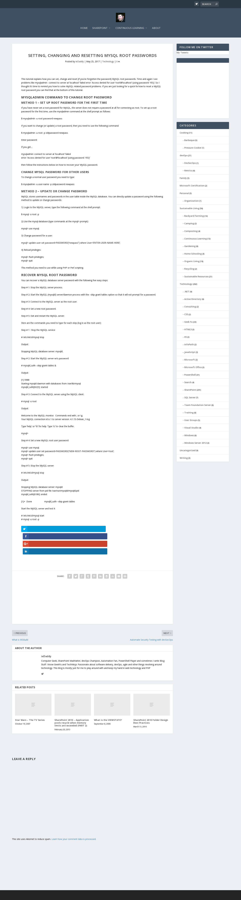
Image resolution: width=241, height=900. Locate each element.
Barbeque (189, 140)
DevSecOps (190, 163)
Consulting (190, 307)
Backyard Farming (194, 216)
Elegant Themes (43, 896)
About (156, 28)
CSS (186, 314)
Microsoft (189, 360)
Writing (184, 458)
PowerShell (190, 375)
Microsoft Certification (192, 186)
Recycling (189, 269)
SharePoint (100, 28)
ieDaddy (80, 61)
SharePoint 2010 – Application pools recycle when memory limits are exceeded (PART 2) (72, 701)
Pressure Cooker (192, 148)
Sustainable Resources (196, 276)
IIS (185, 337)
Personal (184, 193)
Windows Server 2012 (195, 443)
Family (183, 178)
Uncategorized (188, 450)
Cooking (184, 133)
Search (188, 382)
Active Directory (192, 299)
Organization (191, 201)
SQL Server (190, 397)
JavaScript (189, 352)
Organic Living (192, 261)
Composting (191, 231)
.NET (186, 292)
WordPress (72, 896)
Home (84, 28)
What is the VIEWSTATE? (108, 698)
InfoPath (189, 344)
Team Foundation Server (197, 405)
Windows (189, 435)
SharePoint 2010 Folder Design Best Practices (150, 699)
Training (189, 413)
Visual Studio (191, 428)
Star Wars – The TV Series (30, 698)
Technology (108, 61)
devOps (184, 155)
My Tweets (182, 53)
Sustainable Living (189, 208)
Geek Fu (188, 322)
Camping (189, 223)
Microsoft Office (193, 367)
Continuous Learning (129, 28)
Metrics (188, 170)
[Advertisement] (92, 580)
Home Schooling (193, 254)
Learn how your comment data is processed (73, 817)
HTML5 (188, 329)
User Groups (190, 420)
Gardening (190, 246)
